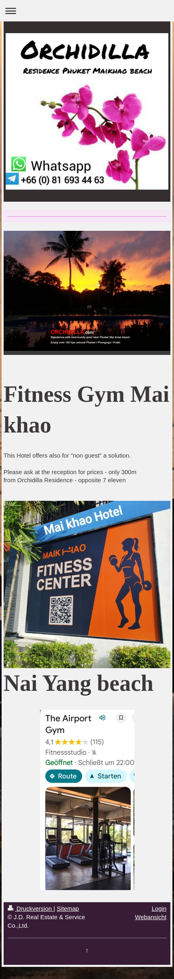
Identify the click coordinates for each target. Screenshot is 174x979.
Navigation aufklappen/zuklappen (87, 10)
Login (159, 908)
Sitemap (68, 908)
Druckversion (31, 908)
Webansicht (150, 917)
